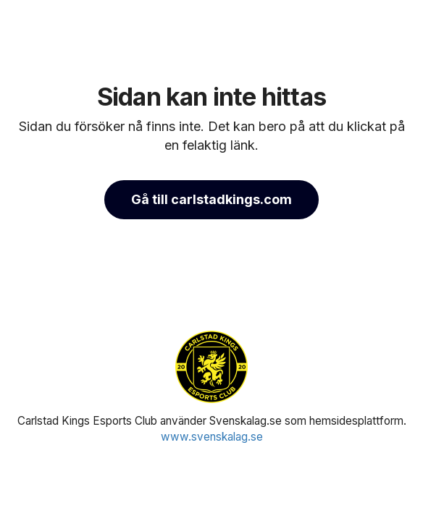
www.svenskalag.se (212, 437)
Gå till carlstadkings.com (211, 199)
